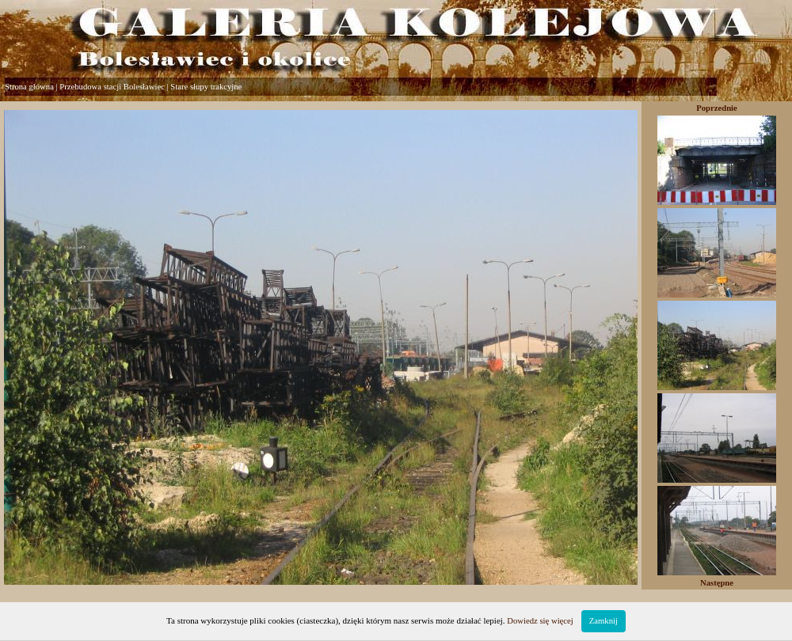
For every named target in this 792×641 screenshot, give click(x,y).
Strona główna (29, 86)
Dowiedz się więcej (540, 620)
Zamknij (603, 620)
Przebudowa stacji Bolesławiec (112, 86)
